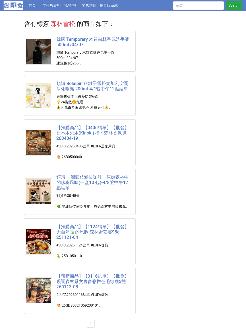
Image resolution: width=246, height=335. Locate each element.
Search (234, 5)
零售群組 (89, 5)
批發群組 (71, 5)
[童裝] (198, 5)
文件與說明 (52, 5)
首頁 (35, 5)
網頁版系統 (109, 5)
